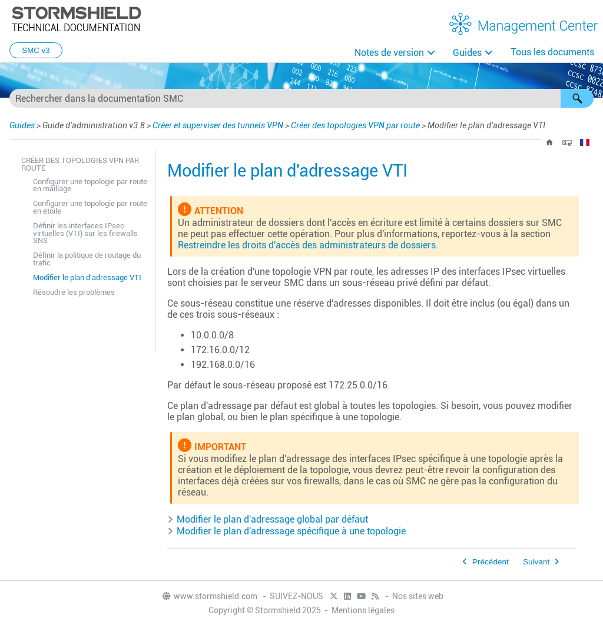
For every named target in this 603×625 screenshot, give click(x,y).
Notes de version (389, 52)
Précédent (490, 561)
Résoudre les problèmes (74, 292)
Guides (467, 52)
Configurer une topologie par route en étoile (90, 207)
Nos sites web (417, 596)
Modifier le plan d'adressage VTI (87, 277)
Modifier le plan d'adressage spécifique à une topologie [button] (286, 531)
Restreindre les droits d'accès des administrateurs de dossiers (307, 245)
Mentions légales (363, 610)
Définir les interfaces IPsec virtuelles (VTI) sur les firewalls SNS (85, 233)
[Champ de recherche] (301, 98)
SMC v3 (35, 50)
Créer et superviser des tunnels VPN (218, 125)
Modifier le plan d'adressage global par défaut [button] (267, 519)
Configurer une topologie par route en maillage (90, 185)
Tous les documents (552, 52)
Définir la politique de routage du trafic (87, 259)
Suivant (536, 561)
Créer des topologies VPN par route (355, 125)
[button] (577, 98)
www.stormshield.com (209, 596)
